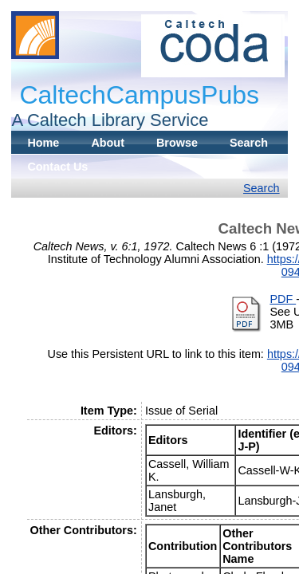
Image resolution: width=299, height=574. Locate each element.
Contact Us (57, 166)
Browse (177, 142)
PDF (282, 299)
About (107, 142)
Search (249, 142)
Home (43, 142)
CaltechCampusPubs (139, 95)
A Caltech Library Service (109, 120)
